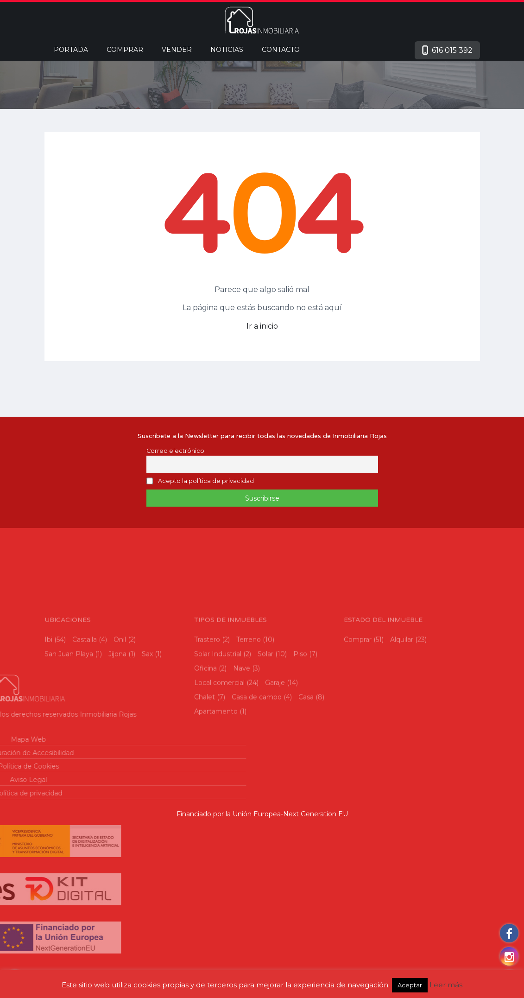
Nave (241, 715)
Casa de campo (257, 744)
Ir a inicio (262, 326)
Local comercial (219, 729)
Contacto (281, 49)
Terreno (248, 686)
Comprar (125, 49)
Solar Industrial (217, 701)
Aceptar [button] (410, 985)
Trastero (207, 686)
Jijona (117, 701)
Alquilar (401, 686)
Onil (120, 686)
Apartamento (216, 758)
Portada (71, 49)
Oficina (205, 715)
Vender (177, 49)
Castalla (84, 686)
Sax (147, 701)
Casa (306, 744)
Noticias (226, 49)
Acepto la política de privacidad (206, 481)
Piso (300, 701)
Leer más (445, 984)
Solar (265, 701)
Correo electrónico (175, 450)
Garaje (275, 729)
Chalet (204, 744)
